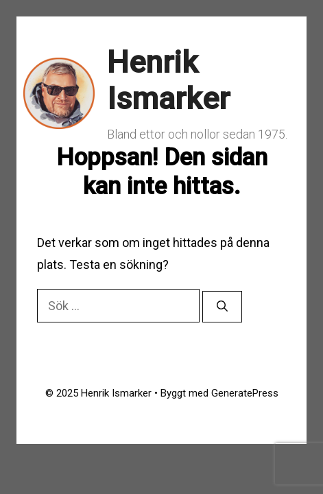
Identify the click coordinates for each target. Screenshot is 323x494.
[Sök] (222, 306)
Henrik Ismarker (168, 80)
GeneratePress (244, 393)
